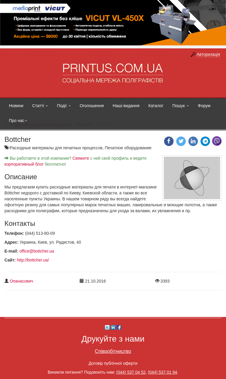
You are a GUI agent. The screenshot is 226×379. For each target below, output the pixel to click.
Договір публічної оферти (113, 363)
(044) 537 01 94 (162, 372)
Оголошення (92, 105)
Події (64, 105)
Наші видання (126, 105)
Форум (204, 105)
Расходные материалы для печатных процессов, (57, 147)
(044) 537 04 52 (131, 372)
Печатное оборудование (128, 147)
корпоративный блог (24, 164)
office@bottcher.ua (37, 251)
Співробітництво (113, 351)
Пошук (180, 105)
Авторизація (208, 54)
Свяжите (81, 158)
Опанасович (21, 281)
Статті (40, 105)
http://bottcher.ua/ (33, 260)
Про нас (18, 120)
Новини (16, 105)
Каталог (156, 105)
